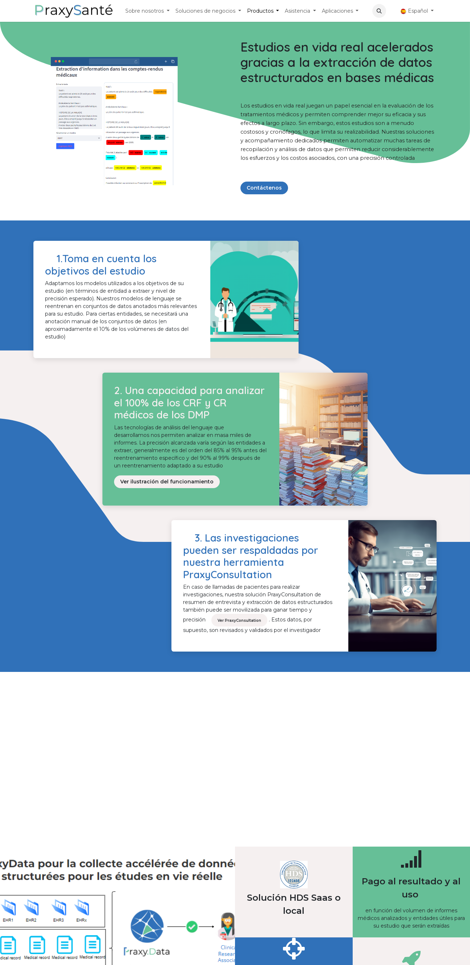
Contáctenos (264, 188)
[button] (379, 11)
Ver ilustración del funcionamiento (167, 481)
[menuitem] (147, 11)
